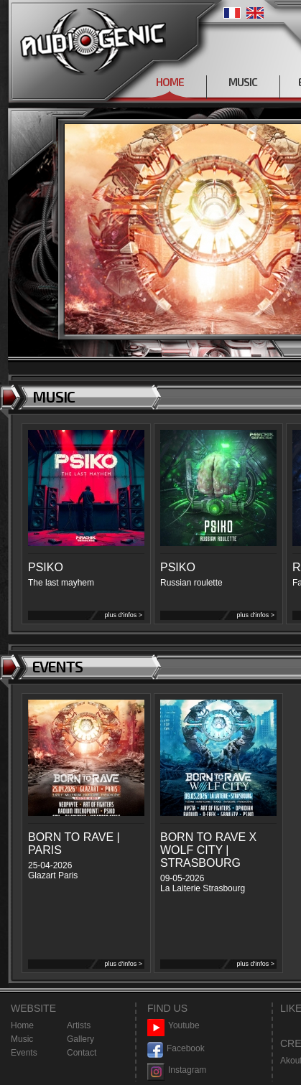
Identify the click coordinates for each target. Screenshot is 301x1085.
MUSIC (242, 81)
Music (22, 1039)
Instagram (176, 1070)
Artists (79, 1025)
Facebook (176, 1049)
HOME (170, 81)
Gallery (80, 1039)
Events (24, 1053)
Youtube (173, 1026)
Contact (81, 1053)
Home (22, 1025)
